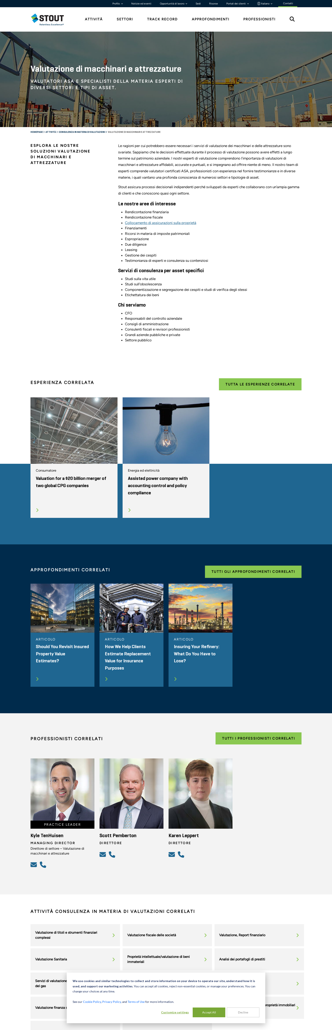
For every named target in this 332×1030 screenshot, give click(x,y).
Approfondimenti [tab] (210, 19)
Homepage (36, 132)
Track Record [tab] (162, 19)
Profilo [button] (116, 3)
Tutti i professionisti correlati (258, 738)
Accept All (209, 1012)
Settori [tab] (125, 19)
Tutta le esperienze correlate (260, 384)
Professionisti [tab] (259, 19)
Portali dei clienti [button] (236, 3)
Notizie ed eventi (141, 3)
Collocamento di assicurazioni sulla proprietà (160, 223)
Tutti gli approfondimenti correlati (253, 572)
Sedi (198, 3)
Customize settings (175, 1012)
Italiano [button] (263, 3)
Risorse (213, 3)
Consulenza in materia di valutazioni (82, 132)
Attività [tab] (94, 19)
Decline (243, 1012)
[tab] (50, 19)
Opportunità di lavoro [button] (172, 3)
